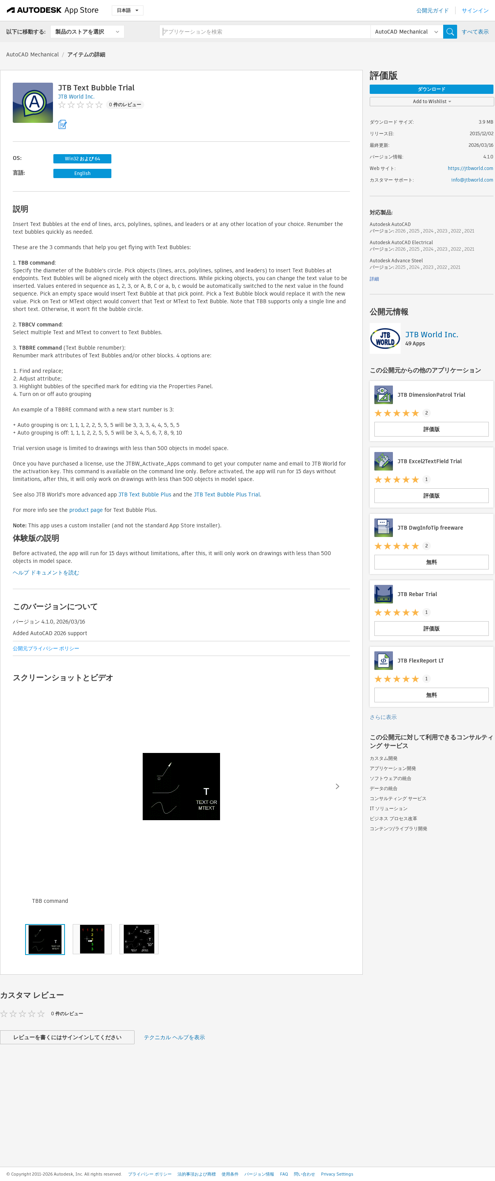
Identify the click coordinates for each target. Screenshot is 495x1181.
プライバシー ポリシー (150, 1174)
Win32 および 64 (82, 158)
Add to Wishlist (432, 101)
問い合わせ (304, 1174)
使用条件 (230, 1174)
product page (86, 510)
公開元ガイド (432, 10)
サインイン (475, 10)
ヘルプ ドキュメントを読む (46, 572)
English (82, 173)
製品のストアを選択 (79, 32)
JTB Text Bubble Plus (144, 494)
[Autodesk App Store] (52, 10)
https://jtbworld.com (470, 168)
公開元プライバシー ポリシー (46, 648)
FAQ (284, 1174)
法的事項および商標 (197, 1174)
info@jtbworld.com (472, 180)
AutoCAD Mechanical (32, 54)
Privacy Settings (337, 1174)
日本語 (127, 10)
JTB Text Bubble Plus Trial (227, 494)
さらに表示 (383, 717)
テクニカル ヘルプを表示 (174, 1037)
